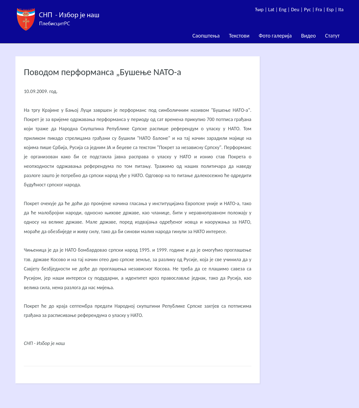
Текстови (239, 35)
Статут (332, 35)
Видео (308, 35)
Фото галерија (275, 35)
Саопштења (206, 35)
